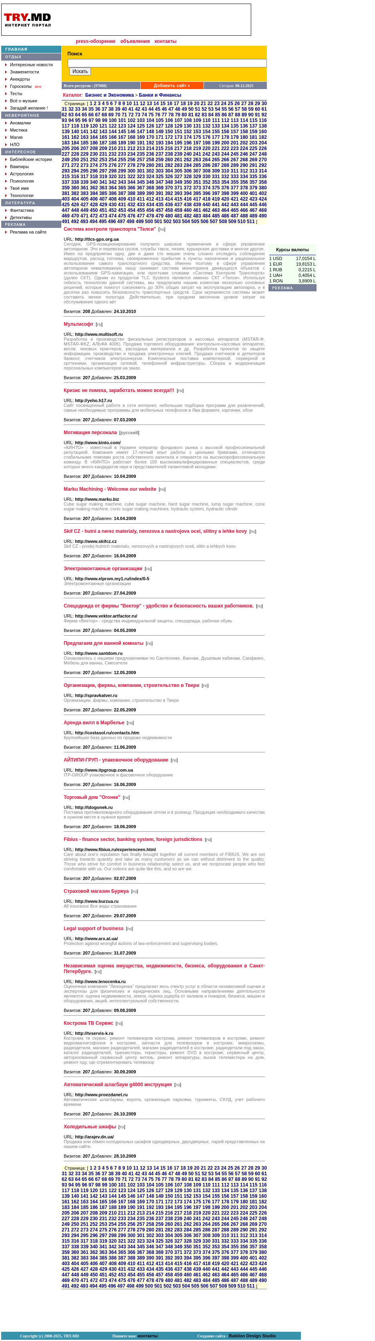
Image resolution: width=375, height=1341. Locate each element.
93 (64, 120)
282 (169, 165)
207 (85, 148)
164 (94, 137)
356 (244, 182)
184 (75, 143)
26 (237, 103)
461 (197, 210)
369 (159, 188)
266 (225, 160)
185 (85, 143)
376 (225, 188)
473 (103, 216)
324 (150, 176)
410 (131, 199)
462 (206, 210)
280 (150, 165)
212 (131, 148)
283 (178, 165)
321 (122, 176)
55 (224, 109)
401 (253, 193)
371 (178, 188)
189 (122, 143)
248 (263, 154)
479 (159, 216)
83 (204, 115)
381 (66, 193)
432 (131, 204)
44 (150, 109)
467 (253, 210)
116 (263, 120)
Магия (16, 137)
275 (103, 165)
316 (75, 176)
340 (94, 182)
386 (113, 193)
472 (94, 216)
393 (178, 193)
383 (85, 193)
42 (137, 109)
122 (113, 126)
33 (77, 109)
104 (150, 120)
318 (94, 176)
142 (94, 131)
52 (204, 109)
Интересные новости (31, 64)
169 (141, 137)
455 (141, 210)
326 (169, 176)
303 (159, 171)
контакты (166, 41)
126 (150, 126)
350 (187, 182)
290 (244, 165)
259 (159, 160)
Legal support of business (93, 928)
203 (253, 143)
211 (122, 148)
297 (103, 171)
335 (253, 176)
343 (122, 182)
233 (122, 154)
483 (197, 216)
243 (216, 154)
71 (124, 115)
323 (141, 176)
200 (225, 143)
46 (164, 109)
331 (216, 176)
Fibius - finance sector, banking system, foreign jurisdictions (133, 839)
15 (162, 103)
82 (197, 115)
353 (216, 182)
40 (124, 109)
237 (159, 154)
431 (122, 204)
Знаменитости (24, 71)
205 (66, 148)
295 (85, 171)
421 (235, 199)
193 (159, 143)
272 (75, 165)
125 (141, 126)
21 (203, 103)
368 (150, 188)
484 (206, 216)
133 (216, 126)
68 (104, 115)
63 (71, 115)
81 (191, 115)
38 (110, 109)
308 (206, 171)
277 (122, 165)
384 (94, 193)
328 (187, 176)
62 (64, 115)
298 (113, 171)
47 (170, 109)
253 (103, 160)
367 (141, 188)
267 (235, 160)
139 (66, 131)
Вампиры (19, 166)
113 (235, 120)
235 (141, 154)
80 (184, 115)
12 (142, 103)
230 (94, 154)
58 (244, 109)
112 (225, 120)
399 (235, 193)
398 (225, 193)
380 (263, 188)
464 (225, 210)
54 (217, 109)
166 (113, 137)
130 (187, 126)
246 (244, 154)
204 (263, 143)
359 (66, 188)
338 (75, 182)
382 (75, 193)
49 (184, 109)
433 (141, 204)
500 (149, 221)
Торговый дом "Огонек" (92, 797)
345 (141, 182)
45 (157, 109)
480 (169, 216)
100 (113, 120)
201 (235, 143)
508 (223, 221)
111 (216, 120)
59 (251, 109)
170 (150, 137)
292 (263, 165)
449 (85, 210)
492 (75, 221)
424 (263, 199)
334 (244, 176)
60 (257, 109)
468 (263, 210)
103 (141, 120)
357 (253, 182)
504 (186, 221)
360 (75, 188)
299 (122, 171)
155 (216, 131)
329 (197, 176)
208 (94, 148)
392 (169, 193)
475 (122, 216)
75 (150, 115)
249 (66, 160)
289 (235, 165)
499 (140, 221)
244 (225, 154)
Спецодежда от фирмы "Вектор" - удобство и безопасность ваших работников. (159, 606)
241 (197, 154)
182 (263, 137)
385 (103, 193)
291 (253, 165)
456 (150, 210)
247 (253, 154)
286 (206, 165)
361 (85, 188)
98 (98, 120)
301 (141, 171)
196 (187, 143)
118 (75, 126)
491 (66, 221)
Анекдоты (20, 79)
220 (206, 148)
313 (253, 171)
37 (104, 109)
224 (244, 148)
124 (131, 126)
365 (122, 188)
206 (75, 148)
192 (150, 143)
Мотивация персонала (90, 432)
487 (235, 216)
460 (187, 210)
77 (164, 115)
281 (159, 165)
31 (64, 109)
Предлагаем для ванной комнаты (103, 643)
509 (232, 221)
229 (85, 154)
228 (75, 154)
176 (206, 137)
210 (113, 148)
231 (103, 154)
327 (178, 176)
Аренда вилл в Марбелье (94, 722)
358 (263, 182)
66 (91, 115)
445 (253, 204)
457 (159, 210)
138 (263, 126)
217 (178, 148)
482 (187, 216)
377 (235, 188)
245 (235, 154)
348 (169, 182)
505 (195, 221)
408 (113, 199)
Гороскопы (21, 86)
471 (85, 216)
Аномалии (20, 122)
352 (206, 182)
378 (244, 188)
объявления (134, 41)
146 (131, 131)
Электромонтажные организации (103, 568)
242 (206, 154)
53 (211, 109)
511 (251, 221)
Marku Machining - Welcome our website (110, 489)
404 (75, 199)
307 (197, 171)
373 (197, 188)
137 (253, 126)
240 (187, 154)
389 (141, 193)
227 (66, 154)
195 (178, 143)
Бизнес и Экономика (109, 95)
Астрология (22, 173)
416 (187, 199)
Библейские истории (31, 159)
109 (197, 120)
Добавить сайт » (172, 85)
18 (182, 103)
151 (178, 131)
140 (75, 131)
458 (169, 210)
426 (75, 204)
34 (84, 109)
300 (131, 171)
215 (159, 148)
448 (75, 210)
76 (157, 115)
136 (244, 126)
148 (150, 131)
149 (159, 131)
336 (263, 176)
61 (264, 109)
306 (187, 171)
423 (253, 199)
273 (85, 165)
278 (131, 165)
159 (253, 131)
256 (131, 160)
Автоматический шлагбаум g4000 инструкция (118, 1084)
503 (177, 221)
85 (217, 115)
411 (141, 199)
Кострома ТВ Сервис (88, 1023)
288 (225, 165)
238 (169, 154)
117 (66, 126)
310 (225, 171)
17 (176, 103)
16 (169, 103)
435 (159, 204)
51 (197, 109)
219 (197, 148)
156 (225, 131)
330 (206, 176)
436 (169, 204)
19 (189, 103)
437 (178, 204)
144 (113, 131)
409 (122, 199)
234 (131, 154)
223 (235, 148)
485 (216, 216)
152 (187, 131)
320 (113, 176)
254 (113, 160)
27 (243, 103)
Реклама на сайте (28, 232)
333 (235, 176)
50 (191, 109)
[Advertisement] (292, 124)
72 (130, 115)
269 (253, 160)
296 (94, 171)
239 (178, 154)
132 (206, 126)
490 (263, 216)
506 (204, 221)
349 (178, 182)
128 (169, 126)
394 (187, 193)
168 (131, 137)
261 (178, 160)
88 (237, 115)
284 (187, 165)
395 (197, 193)
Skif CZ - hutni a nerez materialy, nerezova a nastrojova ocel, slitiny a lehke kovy (155, 531)
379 (253, 188)
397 (216, 193)
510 (242, 221)
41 (130, 109)
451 (103, 210)
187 (103, 143)
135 (235, 126)
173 (178, 137)
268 (244, 160)
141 (85, 131)
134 (225, 126)
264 (206, 160)
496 (112, 221)
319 (103, 176)
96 (84, 120)
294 (75, 171)
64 (77, 115)
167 (122, 137)
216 (169, 148)
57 (237, 109)
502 (167, 221)
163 (85, 137)
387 (122, 193)
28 (250, 103)
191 (141, 143)
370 (169, 188)
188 (113, 143)
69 (110, 115)
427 (85, 204)
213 (141, 148)
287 (216, 165)
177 (216, 137)
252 (94, 160)
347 (159, 182)
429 (103, 204)
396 (206, 193)
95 (78, 120)
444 (244, 204)
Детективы (21, 217)
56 (231, 109)
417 (197, 199)
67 (97, 115)
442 (225, 204)
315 (66, 176)
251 (85, 160)
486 (225, 216)
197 (197, 143)
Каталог (72, 95)
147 (141, 131)
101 (122, 120)
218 (187, 148)
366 (131, 188)
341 (103, 182)
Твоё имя (19, 188)
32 (71, 109)
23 (217, 103)
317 (85, 176)
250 (75, 160)
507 (214, 221)
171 (159, 137)
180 (244, 137)
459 (178, 210)
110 (206, 120)
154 (206, 131)
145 (122, 131)
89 (244, 115)
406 (94, 199)
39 (117, 109)
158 (244, 131)
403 (66, 199)
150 (169, 131)
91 (257, 115)
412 (150, 199)
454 (131, 210)
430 (113, 204)
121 (103, 126)
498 (131, 221)
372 (187, 188)
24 (223, 103)
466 (244, 210)
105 (159, 120)
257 (141, 160)
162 (75, 137)
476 (131, 216)
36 (97, 109)
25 (230, 103)
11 (135, 103)
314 (263, 171)
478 (150, 216)
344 (131, 182)
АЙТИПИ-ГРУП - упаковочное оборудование (116, 760)
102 (131, 120)
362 (94, 188)
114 (244, 120)
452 (113, 210)
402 (263, 193)
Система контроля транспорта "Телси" (110, 229)
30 (264, 103)
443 (235, 204)
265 (216, 160)
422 (244, 199)
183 (66, 143)
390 (150, 193)
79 (177, 115)
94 (71, 120)
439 (197, 204)
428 (94, 204)
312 (244, 171)
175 (197, 137)
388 (131, 193)
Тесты (16, 93)
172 (169, 137)
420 (225, 199)
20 (196, 103)
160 (263, 131)
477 (141, 216)
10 (129, 103)
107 (178, 120)
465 (235, 210)
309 (216, 171)
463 (216, 210)
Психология (22, 181)
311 (235, 171)
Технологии (21, 195)
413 (159, 199)
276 (113, 165)
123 (122, 126)
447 (66, 210)
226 (263, 148)
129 (178, 126)
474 (113, 216)
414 (169, 199)
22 (210, 103)
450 (94, 210)
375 (216, 188)
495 (103, 221)
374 (206, 188)
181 (253, 137)
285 (197, 165)
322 (131, 176)
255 (122, 160)
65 (84, 115)
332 (225, 176)
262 (187, 160)
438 (187, 204)
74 (144, 115)
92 (264, 115)
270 (263, 160)
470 (75, 216)
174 (187, 137)
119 (85, 126)
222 (225, 148)
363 (103, 188)
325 (159, 176)
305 (178, 171)
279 (141, 165)
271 (66, 165)
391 (159, 193)
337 (66, 182)
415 (178, 199)
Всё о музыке (23, 100)
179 (235, 137)
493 (84, 221)
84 (211, 115)
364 (113, 188)
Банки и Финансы (160, 95)
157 (235, 131)
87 (231, 115)
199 (216, 143)
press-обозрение (95, 41)
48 (177, 109)
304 (169, 171)
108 (188, 120)
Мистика (18, 130)
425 (66, 204)
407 (103, 199)
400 (244, 193)
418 (206, 199)
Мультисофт (78, 324)
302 (150, 171)
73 (137, 115)
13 (149, 103)
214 (150, 148)
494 (93, 221)
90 (251, 115)
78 (170, 115)
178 (225, 137)
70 (117, 115)
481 (178, 216)
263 (197, 160)
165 (103, 137)
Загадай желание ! (29, 108)
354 (225, 182)
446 (263, 204)
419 (216, 199)
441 (216, 204)
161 (66, 137)
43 (144, 109)
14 (156, 103)
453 (122, 210)
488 (244, 216)
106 (169, 120)
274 (94, 165)
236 (150, 154)
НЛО (15, 144)
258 (150, 160)
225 (253, 148)
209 (103, 148)
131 (197, 126)
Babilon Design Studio (252, 1335)
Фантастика (22, 210)
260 (169, 160)
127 (159, 126)
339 (85, 182)
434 (150, 204)
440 (206, 204)
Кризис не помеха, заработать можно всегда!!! (119, 390)
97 (91, 120)
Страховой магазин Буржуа (96, 891)
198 (206, 143)
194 (169, 143)
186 (94, 143)
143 (103, 131)
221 (216, 148)
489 (253, 216)
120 (94, 126)
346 (150, 182)
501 (158, 221)
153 (197, 131)
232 (113, 154)
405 (85, 199)
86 (224, 115)
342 (113, 182)
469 (66, 216)
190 (131, 143)
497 (121, 221)
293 (66, 171)
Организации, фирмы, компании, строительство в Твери (131, 685)
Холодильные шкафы (90, 1127)
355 (235, 182)
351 (197, 182)
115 (254, 120)
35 (91, 109)
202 (244, 143)
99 (104, 120)
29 (257, 103)
